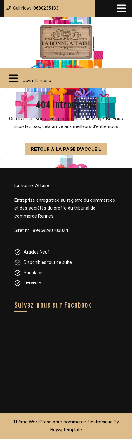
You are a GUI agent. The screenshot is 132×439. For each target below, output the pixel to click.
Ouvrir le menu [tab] (27, 78)
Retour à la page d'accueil (63, 147)
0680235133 (44, 6)
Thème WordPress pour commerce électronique (63, 422)
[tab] (121, 8)
